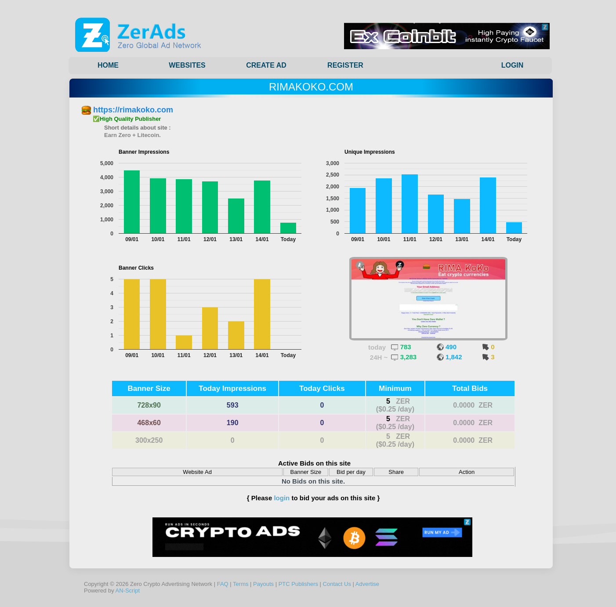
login (282, 498)
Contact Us (337, 584)
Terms (240, 584)
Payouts (263, 584)
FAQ (222, 584)
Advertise (367, 584)
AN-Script (128, 590)
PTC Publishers (298, 584)
